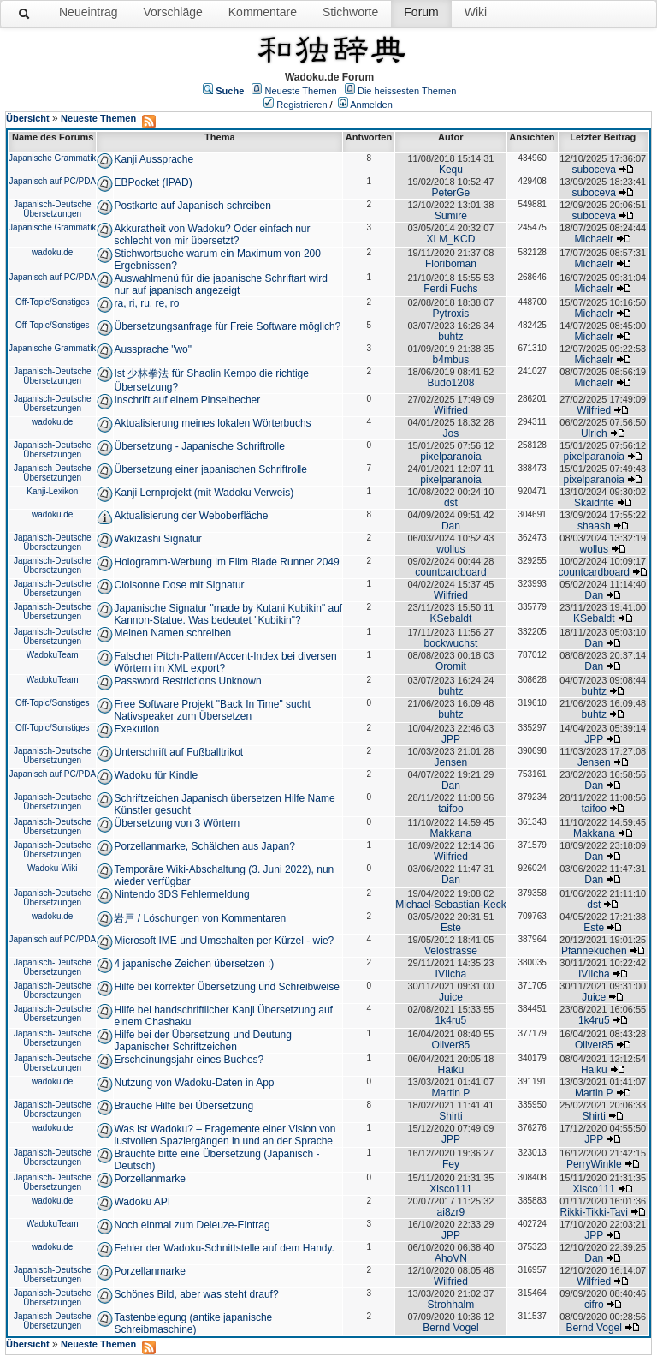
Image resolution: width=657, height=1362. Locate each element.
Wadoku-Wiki (52, 868)
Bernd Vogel (450, 1328)
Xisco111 (450, 1189)
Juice (451, 997)
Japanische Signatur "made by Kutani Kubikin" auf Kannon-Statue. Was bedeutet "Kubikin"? (228, 614)
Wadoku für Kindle (156, 775)
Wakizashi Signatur (157, 539)
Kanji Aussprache (153, 159)
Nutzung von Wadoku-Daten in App (194, 1083)
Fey (450, 1164)
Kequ (451, 170)
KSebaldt (451, 618)
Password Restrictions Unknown (187, 681)
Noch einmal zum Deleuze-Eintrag (191, 1225)
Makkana (451, 833)
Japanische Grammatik (52, 158)
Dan (450, 526)
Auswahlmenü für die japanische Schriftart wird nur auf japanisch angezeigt (220, 284)
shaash (594, 526)
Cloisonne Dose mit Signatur (179, 585)
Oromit (450, 666)
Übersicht (28, 118)
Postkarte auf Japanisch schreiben (192, 206)
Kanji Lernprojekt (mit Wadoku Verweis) (203, 493)
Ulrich (594, 433)
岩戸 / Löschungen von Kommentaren (200, 918)
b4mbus (451, 360)
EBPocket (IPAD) (153, 182)
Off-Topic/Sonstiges (52, 302)
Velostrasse (450, 951)
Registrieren (301, 104)
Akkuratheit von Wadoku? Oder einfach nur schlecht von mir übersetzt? (212, 235)
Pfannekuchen (594, 951)
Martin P (451, 1093)
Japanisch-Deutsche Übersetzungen (53, 209)
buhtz (450, 337)
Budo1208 (451, 383)
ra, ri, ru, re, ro (146, 303)
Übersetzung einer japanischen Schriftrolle (210, 469)
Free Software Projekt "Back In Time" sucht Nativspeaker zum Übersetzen (212, 710)
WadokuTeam (53, 655)
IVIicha (451, 974)
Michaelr (594, 239)
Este (451, 928)
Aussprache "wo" (153, 349)
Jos (451, 433)
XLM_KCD (451, 239)
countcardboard (450, 572)
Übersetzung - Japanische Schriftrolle (199, 446)
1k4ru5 (451, 1020)
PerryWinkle (594, 1164)
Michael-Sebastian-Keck (450, 905)
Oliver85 (451, 1045)
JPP (450, 739)
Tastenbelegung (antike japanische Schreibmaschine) (193, 1323)
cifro (594, 1305)
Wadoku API (142, 1202)
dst (451, 503)
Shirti (450, 1116)
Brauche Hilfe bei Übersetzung (183, 1106)
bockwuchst (451, 643)
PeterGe (451, 193)
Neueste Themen (301, 91)
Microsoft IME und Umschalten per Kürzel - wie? (224, 941)
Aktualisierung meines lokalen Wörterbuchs (212, 423)
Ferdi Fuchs (450, 289)
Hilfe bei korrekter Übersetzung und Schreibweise (226, 987)
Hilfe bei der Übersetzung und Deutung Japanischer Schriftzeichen (202, 1041)
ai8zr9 (451, 1212)
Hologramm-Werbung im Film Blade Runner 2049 (226, 562)
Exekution (136, 729)
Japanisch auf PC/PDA (52, 181)
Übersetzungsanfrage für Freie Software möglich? (227, 326)
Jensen (451, 762)
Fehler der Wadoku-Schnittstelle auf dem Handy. (224, 1248)
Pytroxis (451, 314)
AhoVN (451, 1258)
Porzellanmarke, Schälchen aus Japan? (204, 846)
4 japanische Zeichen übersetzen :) (194, 964)
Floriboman (450, 264)
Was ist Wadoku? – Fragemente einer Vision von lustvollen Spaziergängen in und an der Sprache (224, 1135)
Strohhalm (451, 1305)
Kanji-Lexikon (52, 491)
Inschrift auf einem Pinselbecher (187, 400)
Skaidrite (594, 503)
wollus (450, 549)
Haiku (451, 1070)
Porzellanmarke (149, 1179)
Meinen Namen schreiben (172, 633)
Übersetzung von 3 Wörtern (177, 823)
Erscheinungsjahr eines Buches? (188, 1060)
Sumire (451, 216)
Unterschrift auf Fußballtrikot (178, 752)
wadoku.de (52, 252)
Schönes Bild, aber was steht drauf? (196, 1294)
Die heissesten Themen (407, 91)
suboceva (594, 170)
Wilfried (451, 410)
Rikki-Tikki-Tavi (593, 1212)
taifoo (450, 809)
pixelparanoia (450, 457)
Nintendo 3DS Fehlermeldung (181, 894)
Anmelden (371, 104)
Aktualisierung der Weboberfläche (191, 516)
